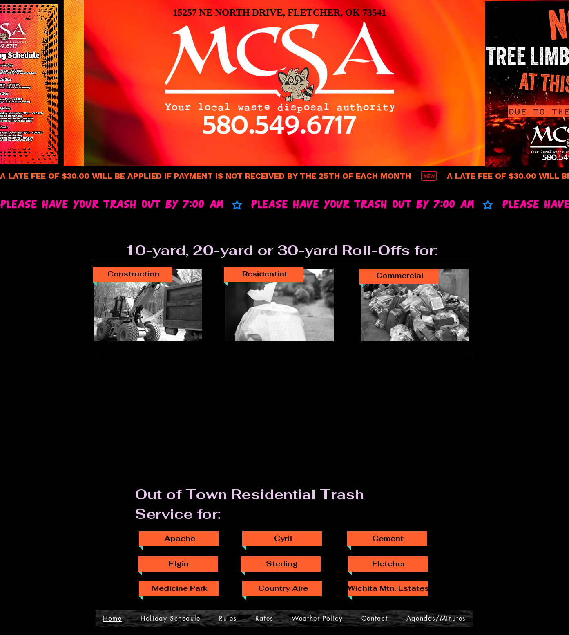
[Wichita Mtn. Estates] (388, 588)
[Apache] (179, 538)
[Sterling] (281, 563)
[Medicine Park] (179, 588)
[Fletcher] (388, 563)
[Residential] (264, 274)
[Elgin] (179, 563)
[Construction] (133, 274)
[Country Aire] (283, 588)
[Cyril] (283, 538)
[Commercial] (399, 275)
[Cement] (388, 538)
